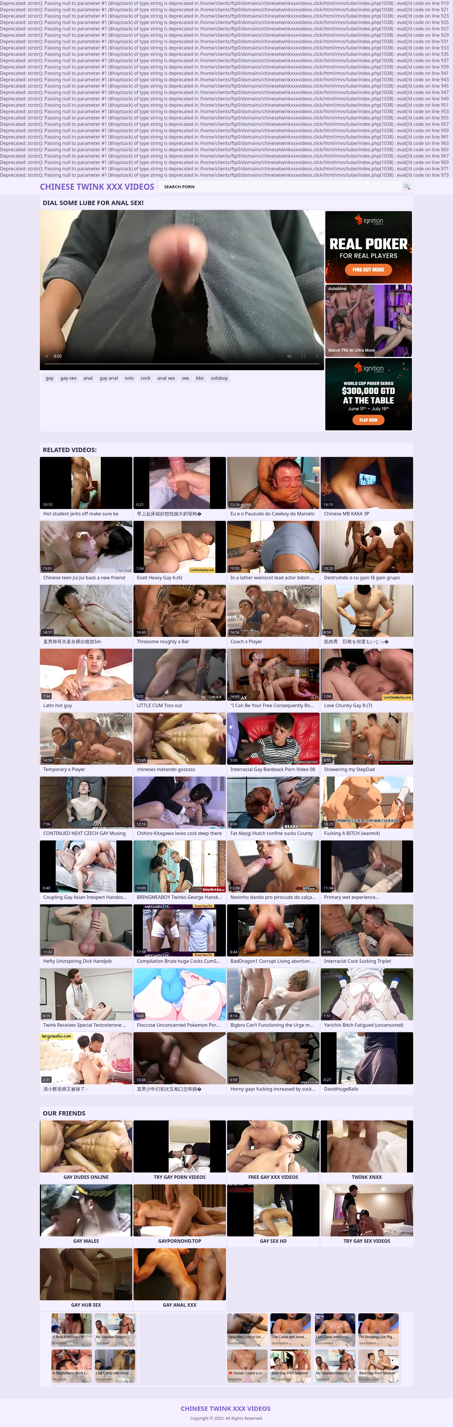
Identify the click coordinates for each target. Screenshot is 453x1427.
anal (88, 378)
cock (146, 378)
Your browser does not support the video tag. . (182, 290)
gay (49, 378)
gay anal (109, 378)
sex (185, 378)
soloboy (219, 378)
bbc (200, 378)
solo (129, 378)
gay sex (68, 378)
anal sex (166, 378)
